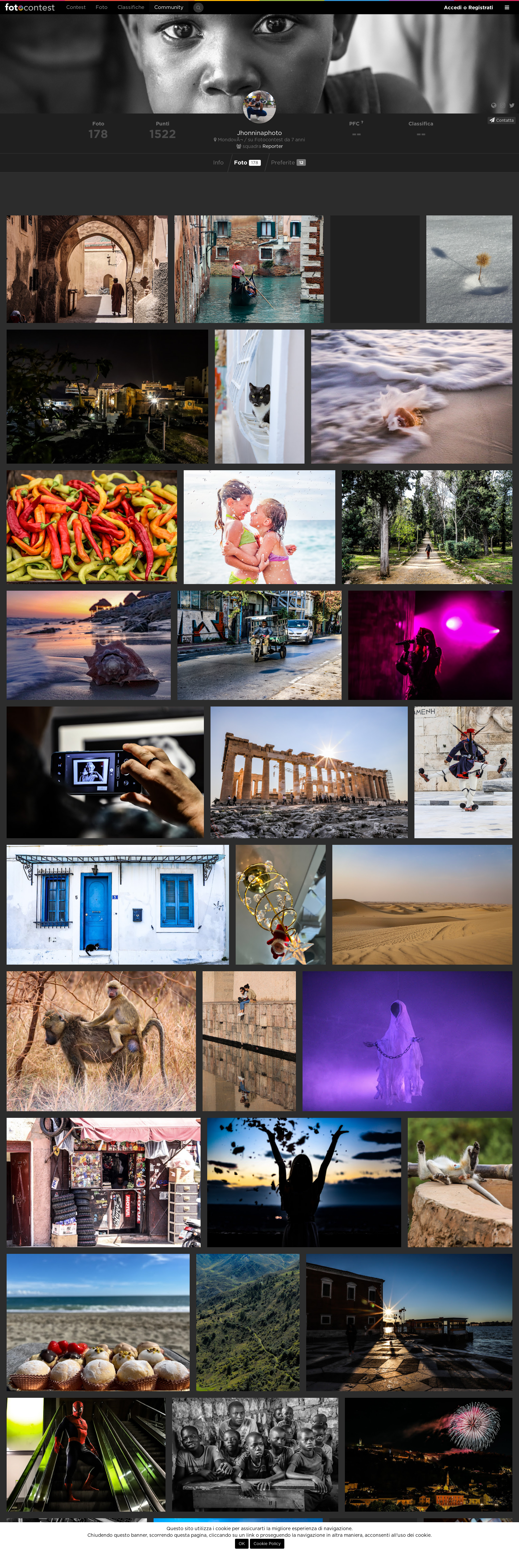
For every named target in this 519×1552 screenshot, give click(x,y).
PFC (356, 123)
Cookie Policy (267, 1544)
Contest (76, 7)
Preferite (288, 162)
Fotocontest (30, 7)
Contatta (502, 120)
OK (242, 1544)
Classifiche (131, 7)
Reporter (272, 146)
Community (168, 7)
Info (218, 162)
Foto (102, 7)
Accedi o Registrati (468, 7)
